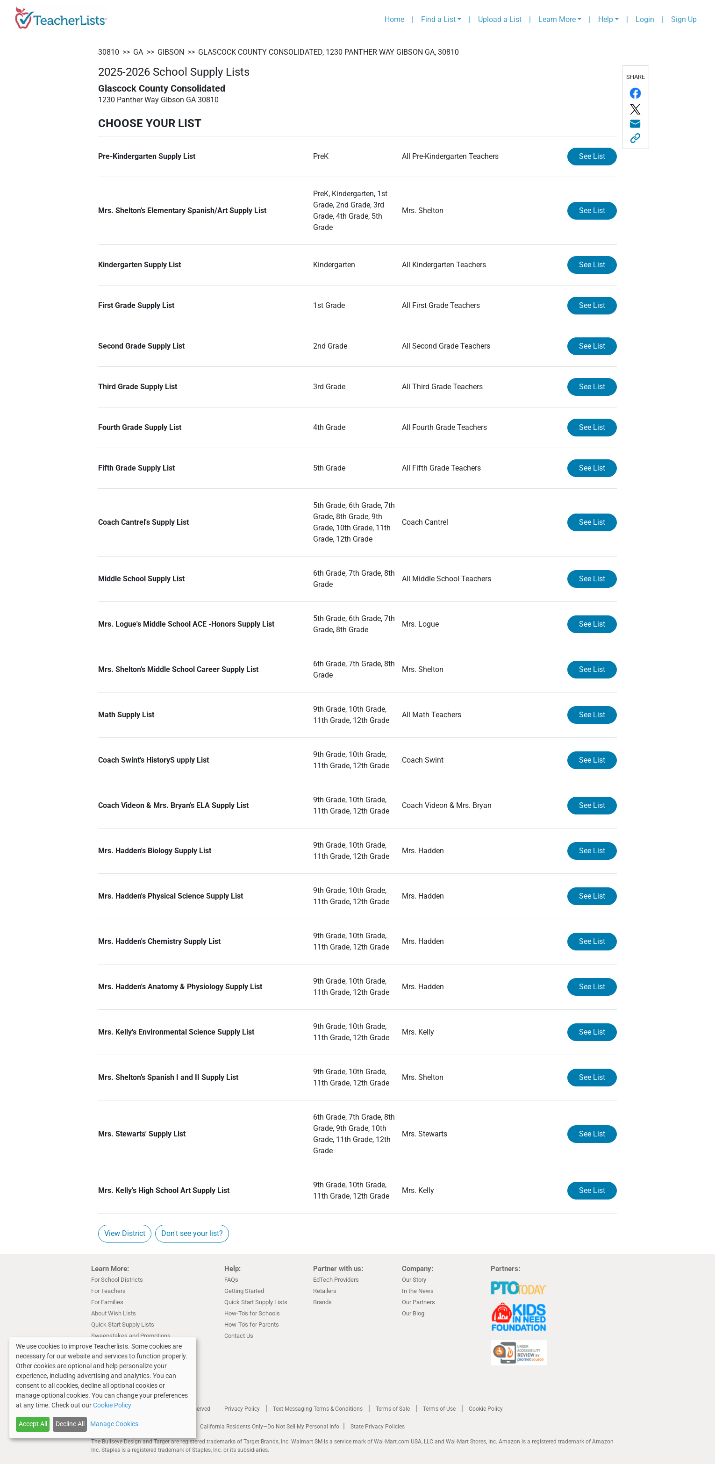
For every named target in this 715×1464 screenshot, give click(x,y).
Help (605, 19)
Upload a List (500, 19)
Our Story (414, 1279)
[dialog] (102, 1387)
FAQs (231, 1279)
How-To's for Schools (252, 1313)
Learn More (557, 19)
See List (592, 156)
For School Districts (117, 1279)
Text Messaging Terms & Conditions (318, 1409)
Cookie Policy (486, 1409)
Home (394, 19)
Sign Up (684, 19)
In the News (418, 1290)
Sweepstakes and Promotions (131, 1335)
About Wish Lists (113, 1313)
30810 (108, 52)
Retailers (324, 1290)
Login (645, 19)
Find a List (438, 19)
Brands (322, 1302)
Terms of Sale (393, 1409)
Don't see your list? (192, 1233)
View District (124, 1233)
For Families (107, 1302)
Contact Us (238, 1335)
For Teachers (108, 1290)
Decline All (70, 1424)
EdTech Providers (336, 1279)
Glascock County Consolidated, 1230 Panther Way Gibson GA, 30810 (328, 52)
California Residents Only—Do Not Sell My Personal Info (269, 1426)
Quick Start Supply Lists (122, 1324)
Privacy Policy (242, 1409)
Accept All (33, 1424)
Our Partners (418, 1302)
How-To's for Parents (251, 1324)
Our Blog (413, 1313)
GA (138, 52)
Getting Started (244, 1290)
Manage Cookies (114, 1424)
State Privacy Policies (377, 1426)
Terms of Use (439, 1409)
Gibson (170, 52)
